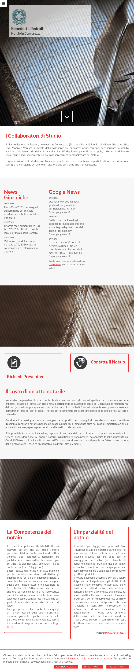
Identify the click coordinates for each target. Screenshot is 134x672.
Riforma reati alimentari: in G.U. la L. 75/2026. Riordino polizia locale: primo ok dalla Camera (22, 229)
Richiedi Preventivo (25, 376)
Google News (55, 264)
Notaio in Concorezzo (25, 33)
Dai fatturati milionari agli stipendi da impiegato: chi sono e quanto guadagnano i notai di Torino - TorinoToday (66, 227)
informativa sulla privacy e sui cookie (89, 658)
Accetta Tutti (117, 666)
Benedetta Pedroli (27, 28)
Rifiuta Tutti (92, 666)
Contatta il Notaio (108, 361)
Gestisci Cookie (66, 666)
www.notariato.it (116, 632)
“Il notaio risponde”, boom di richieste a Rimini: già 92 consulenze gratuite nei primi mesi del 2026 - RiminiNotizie (66, 249)
